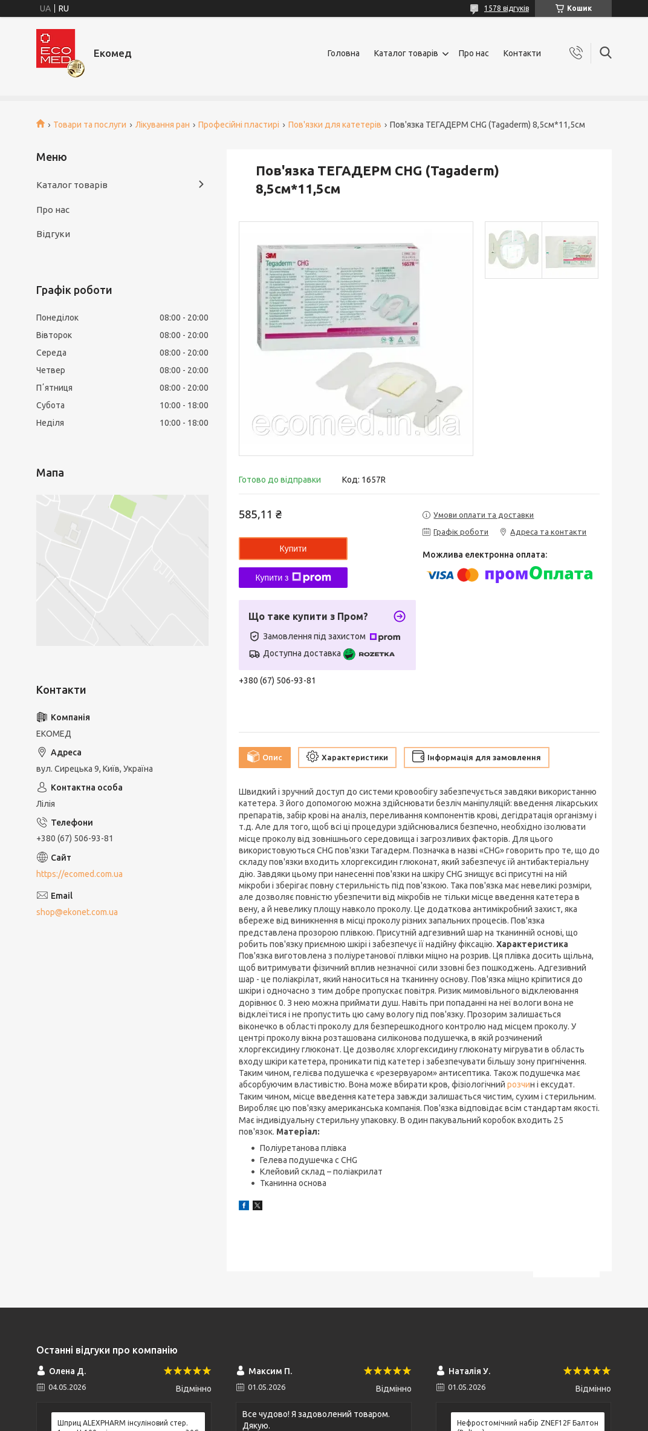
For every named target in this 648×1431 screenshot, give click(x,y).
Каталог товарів (406, 53)
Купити (293, 548)
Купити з (293, 577)
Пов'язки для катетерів (334, 124)
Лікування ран (162, 124)
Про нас (474, 53)
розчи (517, 1084)
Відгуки (53, 234)
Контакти (522, 53)
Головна (344, 53)
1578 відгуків (506, 8)
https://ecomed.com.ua (79, 874)
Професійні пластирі (238, 124)
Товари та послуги (89, 124)
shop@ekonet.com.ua (77, 912)
